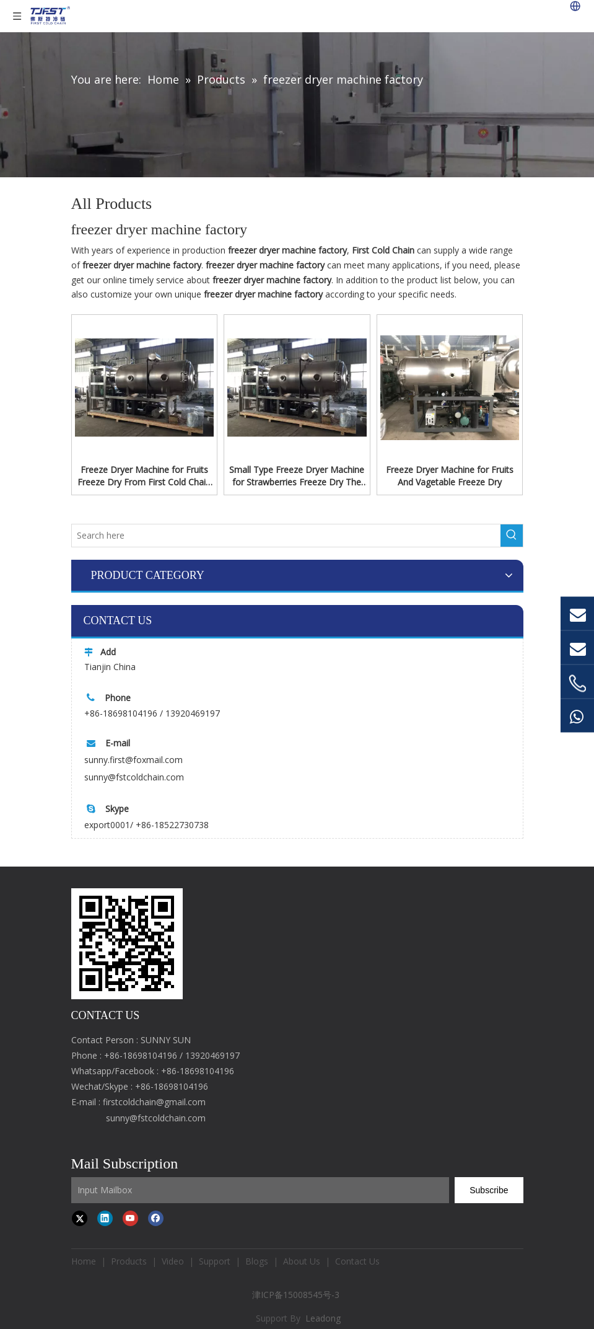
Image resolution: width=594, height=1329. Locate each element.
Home (83, 1261)
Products (129, 1261)
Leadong (323, 1318)
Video (173, 1261)
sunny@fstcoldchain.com (134, 777)
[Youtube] (130, 1218)
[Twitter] (79, 1218)
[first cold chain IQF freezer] (127, 943)
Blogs (256, 1261)
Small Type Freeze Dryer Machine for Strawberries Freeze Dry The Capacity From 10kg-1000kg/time (296, 476)
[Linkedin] (105, 1218)
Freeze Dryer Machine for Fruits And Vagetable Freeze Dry (449, 476)
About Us (301, 1261)
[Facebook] (156, 1218)
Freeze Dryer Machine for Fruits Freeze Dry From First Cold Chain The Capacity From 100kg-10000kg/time (144, 476)
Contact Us (357, 1261)
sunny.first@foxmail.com (133, 760)
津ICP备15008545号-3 (297, 1294)
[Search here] (286, 535)
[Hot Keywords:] (511, 535)
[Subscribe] (489, 1190)
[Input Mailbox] (260, 1190)
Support (214, 1261)
